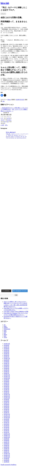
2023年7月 (6, 383)
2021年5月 (6, 425)
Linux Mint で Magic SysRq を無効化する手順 (16, 311)
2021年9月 (6, 419)
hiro (3, 101)
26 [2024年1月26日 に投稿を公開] (7, 121)
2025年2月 (6, 355)
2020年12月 (7, 434)
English (6, 327)
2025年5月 (6, 350)
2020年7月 (6, 442)
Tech (5, 336)
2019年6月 (6, 461)
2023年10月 (7, 378)
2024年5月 (6, 366)
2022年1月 (6, 412)
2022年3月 (6, 409)
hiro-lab (5, 3)
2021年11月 (7, 416)
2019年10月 (7, 457)
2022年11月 (7, 396)
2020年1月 (6, 452)
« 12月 (2, 125)
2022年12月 (7, 394)
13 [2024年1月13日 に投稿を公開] (9, 118)
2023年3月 (6, 389)
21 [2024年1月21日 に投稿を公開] (10, 120)
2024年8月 (6, 361)
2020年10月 (7, 437)
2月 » (6, 125)
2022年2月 (6, 411)
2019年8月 (6, 460)
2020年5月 (6, 445)
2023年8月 (6, 381)
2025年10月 (7, 343)
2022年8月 (6, 401)
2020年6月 (6, 443)
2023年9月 (6, 379)
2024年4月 (6, 368)
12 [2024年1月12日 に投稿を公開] (7, 118)
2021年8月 (6, 420)
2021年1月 (6, 432)
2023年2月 (6, 391)
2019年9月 (6, 458)
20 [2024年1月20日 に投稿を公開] (9, 120)
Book (5, 326)
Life (5, 333)
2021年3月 (6, 429)
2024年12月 (7, 358)
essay (5, 330)
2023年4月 (6, 388)
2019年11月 (7, 455)
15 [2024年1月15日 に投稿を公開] (1, 120)
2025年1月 (6, 357)
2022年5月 (6, 406)
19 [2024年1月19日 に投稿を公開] (7, 120)
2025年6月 (6, 348)
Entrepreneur (7, 329)
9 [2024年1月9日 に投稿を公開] (2, 118)
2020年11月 (7, 435)
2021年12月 (7, 414)
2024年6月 (6, 365)
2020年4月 (6, 447)
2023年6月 (6, 384)
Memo (9, 99)
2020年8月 (6, 440)
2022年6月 (6, 404)
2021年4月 (6, 427)
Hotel (5, 331)
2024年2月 (6, 371)
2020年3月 (6, 448)
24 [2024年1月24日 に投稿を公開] (4, 121)
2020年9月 (6, 439)
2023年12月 (7, 375)
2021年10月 (7, 417)
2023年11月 (7, 376)
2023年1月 (6, 393)
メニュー (3, 13)
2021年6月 (6, 424)
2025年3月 (6, 353)
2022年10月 (7, 398)
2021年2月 (6, 430)
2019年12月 (7, 453)
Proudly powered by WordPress (8, 464)
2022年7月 (6, 402)
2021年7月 (6, 422)
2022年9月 (6, 399)
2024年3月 (6, 370)
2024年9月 (6, 360)
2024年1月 (6, 373)
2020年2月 (6, 450)
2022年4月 (6, 407)
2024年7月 (6, 363)
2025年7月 (6, 347)
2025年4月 (6, 352)
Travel (5, 337)
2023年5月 (6, 386)
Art (4, 324)
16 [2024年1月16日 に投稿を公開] (3, 120)
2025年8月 (6, 345)
